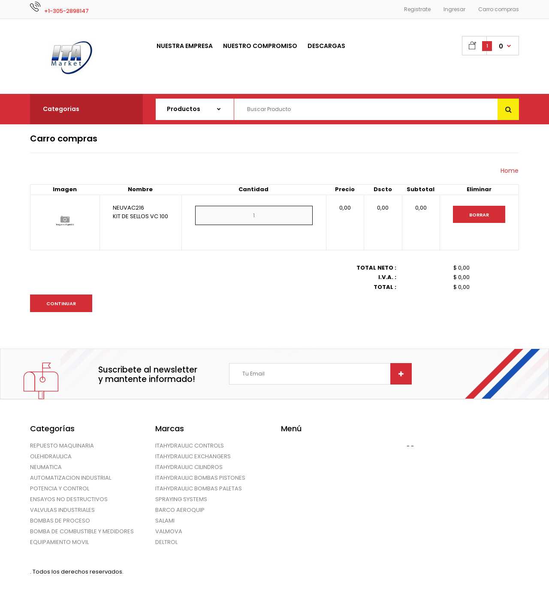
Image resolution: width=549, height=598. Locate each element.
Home (510, 170)
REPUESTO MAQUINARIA (62, 446)
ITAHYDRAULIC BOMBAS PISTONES (200, 478)
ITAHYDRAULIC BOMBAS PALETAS (198, 488)
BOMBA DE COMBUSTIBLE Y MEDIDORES (82, 531)
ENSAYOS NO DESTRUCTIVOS (69, 499)
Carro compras (498, 9)
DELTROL (166, 542)
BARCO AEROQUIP (180, 510)
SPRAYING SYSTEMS (181, 499)
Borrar (479, 214)
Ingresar (454, 9)
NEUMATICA (46, 467)
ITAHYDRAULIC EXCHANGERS (193, 456)
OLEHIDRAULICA (51, 456)
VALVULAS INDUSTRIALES (62, 510)
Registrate (417, 9)
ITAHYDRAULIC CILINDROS (189, 467)
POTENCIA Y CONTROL (59, 488)
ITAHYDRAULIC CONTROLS (189, 446)
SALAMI (165, 521)
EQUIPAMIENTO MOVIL (59, 542)
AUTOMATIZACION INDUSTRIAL (70, 478)
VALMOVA (168, 531)
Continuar (61, 303)
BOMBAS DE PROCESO (60, 521)
